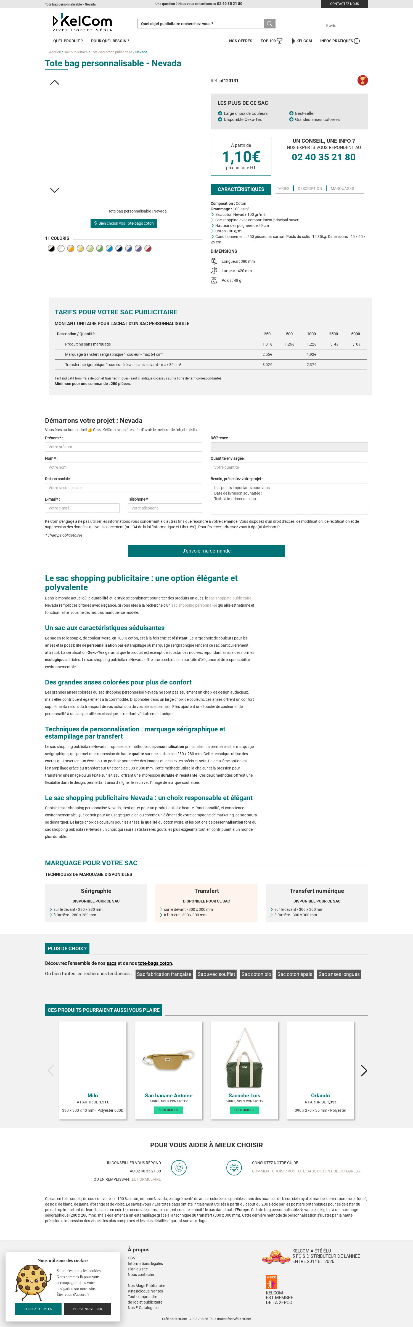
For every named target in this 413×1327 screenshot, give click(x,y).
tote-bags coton (155, 963)
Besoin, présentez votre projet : (237, 479)
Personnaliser (87, 1309)
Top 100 (271, 41)
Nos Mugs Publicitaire (146, 1285)
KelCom (301, 41)
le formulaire (146, 1179)
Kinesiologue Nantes (145, 1291)
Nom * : (51, 458)
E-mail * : (52, 499)
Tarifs (283, 188)
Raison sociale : (58, 479)
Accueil (55, 52)
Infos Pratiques (340, 41)
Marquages (342, 188)
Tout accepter (38, 1309)
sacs (112, 963)
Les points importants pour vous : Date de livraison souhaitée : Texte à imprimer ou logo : (289, 498)
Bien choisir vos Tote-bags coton (124, 223)
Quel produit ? (68, 41)
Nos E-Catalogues (143, 1307)
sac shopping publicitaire (230, 598)
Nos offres (240, 41)
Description (310, 188)
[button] (54, 82)
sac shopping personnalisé (194, 605)
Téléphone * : (138, 499)
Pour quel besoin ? (110, 41)
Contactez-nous (344, 4)
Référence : (220, 438)
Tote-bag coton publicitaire (111, 52)
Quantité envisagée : (228, 458)
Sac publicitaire (76, 52)
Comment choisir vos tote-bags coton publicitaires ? (306, 1171)
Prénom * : (54, 438)
